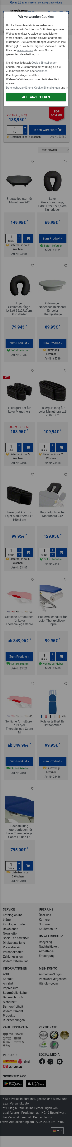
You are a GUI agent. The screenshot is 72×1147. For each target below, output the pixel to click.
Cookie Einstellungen (44, 62)
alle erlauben (25, 50)
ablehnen (42, 71)
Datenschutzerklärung (19, 87)
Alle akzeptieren (36, 97)
